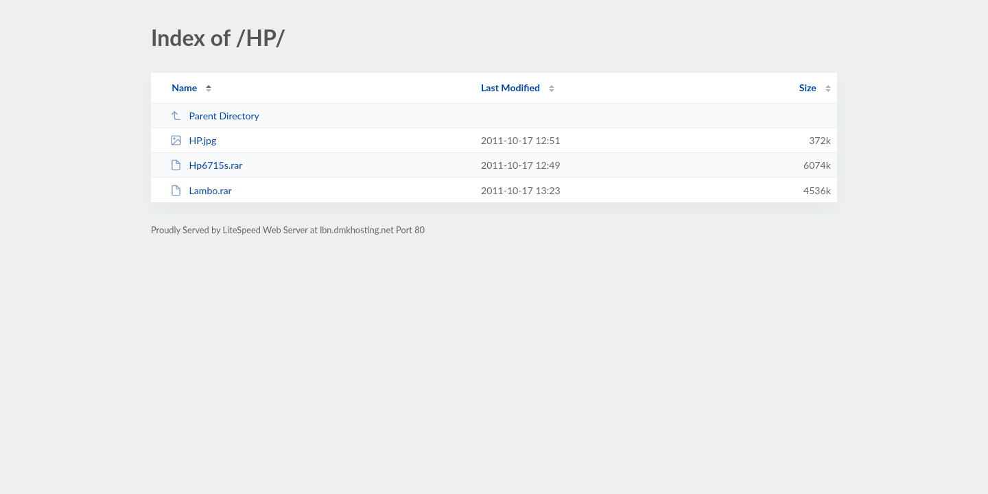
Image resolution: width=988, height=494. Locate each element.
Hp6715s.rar (206, 165)
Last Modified (510, 87)
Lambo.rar (201, 190)
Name (184, 87)
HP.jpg (193, 140)
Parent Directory (214, 115)
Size (807, 87)
